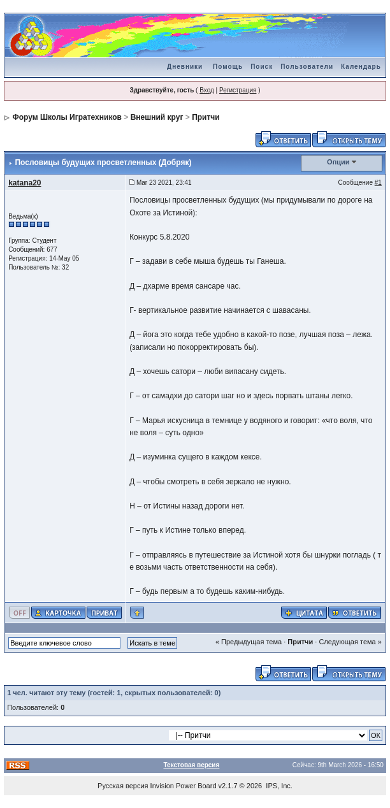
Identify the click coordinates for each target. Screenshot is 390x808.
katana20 (24, 182)
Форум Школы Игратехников (67, 117)
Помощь (228, 66)
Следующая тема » (350, 642)
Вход (206, 90)
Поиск (261, 66)
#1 (378, 182)
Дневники (185, 66)
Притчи (206, 117)
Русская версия (123, 786)
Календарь (361, 66)
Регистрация (237, 90)
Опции (338, 162)
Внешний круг (157, 117)
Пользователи (306, 66)
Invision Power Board (183, 786)
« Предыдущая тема (248, 642)
